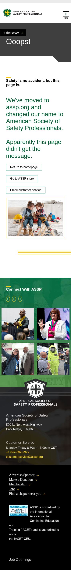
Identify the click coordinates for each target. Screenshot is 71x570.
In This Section (11, 32)
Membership (17, 484)
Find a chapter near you (25, 494)
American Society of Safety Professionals (23, 14)
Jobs (12, 489)
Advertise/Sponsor (21, 475)
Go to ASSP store (22, 178)
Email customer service (25, 190)
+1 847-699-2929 (17, 452)
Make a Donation (21, 479)
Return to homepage (24, 167)
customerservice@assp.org (24, 456)
